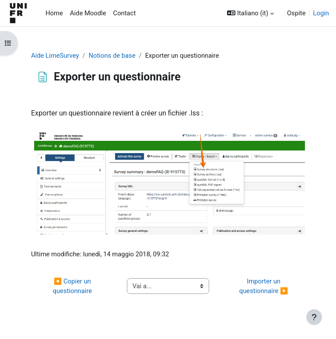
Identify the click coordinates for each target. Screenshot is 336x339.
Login (321, 13)
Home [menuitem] (54, 13)
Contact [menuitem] (124, 13)
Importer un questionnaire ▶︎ (263, 286)
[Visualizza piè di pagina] (314, 317)
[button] (250, 13)
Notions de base (112, 55)
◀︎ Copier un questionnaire (73, 286)
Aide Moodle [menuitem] (88, 13)
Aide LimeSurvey (55, 55)
